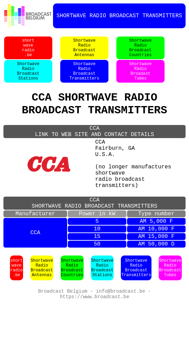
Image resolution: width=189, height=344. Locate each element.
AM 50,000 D (156, 282)
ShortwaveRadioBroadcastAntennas (84, 51)
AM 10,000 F (156, 264)
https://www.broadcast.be (94, 337)
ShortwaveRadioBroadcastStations (28, 79)
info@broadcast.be (120, 330)
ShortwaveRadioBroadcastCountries (140, 51)
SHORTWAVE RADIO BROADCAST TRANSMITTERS (119, 16)
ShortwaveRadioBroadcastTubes (170, 306)
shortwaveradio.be (28, 51)
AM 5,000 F (156, 255)
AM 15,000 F (156, 273)
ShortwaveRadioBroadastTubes (140, 79)
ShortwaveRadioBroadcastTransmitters (84, 79)
